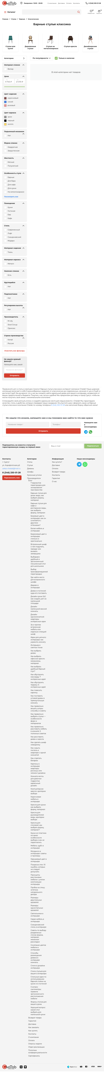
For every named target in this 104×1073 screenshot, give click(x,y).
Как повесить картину (36, 692)
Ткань (10, 252)
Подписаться (93, 446)
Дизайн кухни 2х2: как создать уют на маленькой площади (38, 600)
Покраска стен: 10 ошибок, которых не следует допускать (38, 869)
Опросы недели (35, 1045)
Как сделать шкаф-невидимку (38, 744)
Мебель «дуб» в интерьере (37, 848)
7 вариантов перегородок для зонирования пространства (38, 486)
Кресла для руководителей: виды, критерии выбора (37, 817)
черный (9, 120)
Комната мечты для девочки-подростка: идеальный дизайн (37, 782)
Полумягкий (13, 166)
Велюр (10, 69)
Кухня (10, 207)
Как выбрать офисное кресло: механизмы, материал (38, 660)
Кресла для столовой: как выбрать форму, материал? (37, 827)
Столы (29, 462)
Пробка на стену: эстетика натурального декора (38, 892)
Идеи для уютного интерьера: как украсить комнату (38, 640)
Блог (30, 481)
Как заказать (33, 1029)
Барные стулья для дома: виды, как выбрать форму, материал (39, 496)
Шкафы (30, 472)
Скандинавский (14, 237)
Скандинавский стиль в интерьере (38, 927)
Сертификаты (34, 1058)
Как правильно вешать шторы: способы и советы (38, 709)
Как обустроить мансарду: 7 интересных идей (38, 677)
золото (8, 124)
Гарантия (32, 1023)
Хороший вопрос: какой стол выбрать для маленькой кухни (38, 1012)
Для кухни (12, 188)
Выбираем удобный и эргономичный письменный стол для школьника (38, 562)
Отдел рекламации (36, 1049)
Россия (11, 343)
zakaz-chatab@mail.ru (11, 468)
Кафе (10, 218)
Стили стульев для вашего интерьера (38, 974)
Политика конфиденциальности (37, 1053)
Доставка (61, 3)
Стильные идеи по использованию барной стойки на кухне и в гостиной (39, 981)
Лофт (10, 233)
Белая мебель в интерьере (37, 530)
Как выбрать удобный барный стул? (38, 669)
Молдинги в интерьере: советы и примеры (38, 854)
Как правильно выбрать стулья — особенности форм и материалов (38, 719)
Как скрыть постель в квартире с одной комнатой (38, 752)
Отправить (14, 375)
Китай (10, 340)
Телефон (56, 424)
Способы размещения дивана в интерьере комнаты (36, 959)
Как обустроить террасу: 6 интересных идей (38, 685)
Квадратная (13, 147)
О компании (52, 3)
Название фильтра (14, 370)
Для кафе (12, 185)
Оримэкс (11, 328)
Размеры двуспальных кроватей (36, 901)
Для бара (11, 181)
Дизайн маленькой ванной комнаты (39, 609)
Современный (14, 230)
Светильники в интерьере (37, 916)
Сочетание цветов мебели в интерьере (38, 949)
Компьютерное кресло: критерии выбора (38, 792)
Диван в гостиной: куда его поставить (39, 592)
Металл (11, 264)
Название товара (15, 424)
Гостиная (11, 211)
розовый (9, 105)
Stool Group (12, 325)
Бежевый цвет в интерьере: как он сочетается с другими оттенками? (38, 521)
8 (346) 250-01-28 (95, 3)
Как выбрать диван (36, 652)
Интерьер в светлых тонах (37, 647)
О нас (54, 482)
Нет (9, 136)
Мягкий (11, 162)
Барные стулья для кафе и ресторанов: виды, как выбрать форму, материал (39, 508)
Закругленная (13, 151)
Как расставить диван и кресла (37, 739)
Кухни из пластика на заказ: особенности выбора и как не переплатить (38, 839)
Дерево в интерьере (35, 587)
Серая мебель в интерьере (37, 921)
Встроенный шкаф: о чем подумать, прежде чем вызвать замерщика (39, 549)
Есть (9, 275)
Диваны (30, 469)
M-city (10, 321)
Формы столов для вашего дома (38, 1004)
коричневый (11, 98)
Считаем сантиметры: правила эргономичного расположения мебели (37, 994)
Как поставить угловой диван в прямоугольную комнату (38, 700)
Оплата (69, 3)
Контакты (76, 3)
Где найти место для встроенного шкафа (38, 580)
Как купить (33, 1032)
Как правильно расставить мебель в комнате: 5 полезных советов (39, 731)
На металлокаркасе (16, 192)
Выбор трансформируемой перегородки (39, 572)
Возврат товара (34, 1019)
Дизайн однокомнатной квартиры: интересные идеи (38, 618)
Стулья (30, 465)
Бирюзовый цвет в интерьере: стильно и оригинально (38, 537)
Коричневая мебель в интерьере (36, 800)
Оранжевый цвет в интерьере (39, 861)
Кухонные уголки (34, 475)
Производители (34, 478)
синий (8, 102)
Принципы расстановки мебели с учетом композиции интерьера (38, 881)
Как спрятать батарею (36, 760)
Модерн (11, 241)
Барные (11, 177)
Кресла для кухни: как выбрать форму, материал (38, 808)
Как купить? (57, 462)
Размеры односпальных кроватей (37, 909)
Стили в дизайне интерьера (38, 968)
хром (8, 117)
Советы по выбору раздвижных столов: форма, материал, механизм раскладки (38, 937)
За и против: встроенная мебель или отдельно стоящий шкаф (38, 630)
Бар (9, 215)
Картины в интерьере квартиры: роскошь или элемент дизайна (38, 769)
